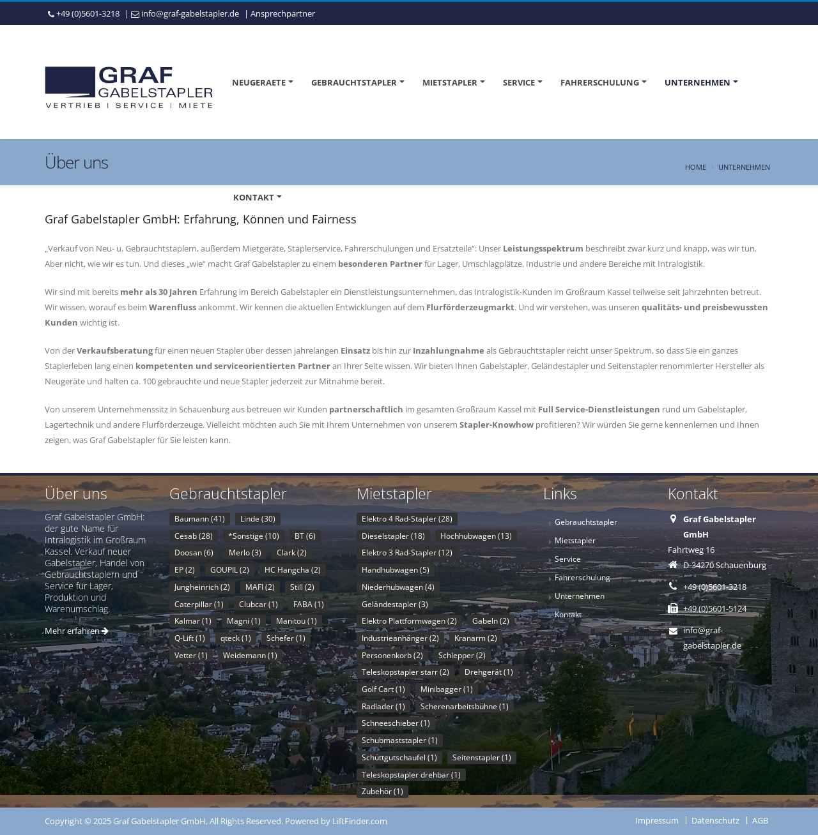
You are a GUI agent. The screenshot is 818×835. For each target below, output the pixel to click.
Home (695, 167)
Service (519, 82)
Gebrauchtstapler (354, 82)
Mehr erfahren (77, 630)
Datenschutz (715, 820)
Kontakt (253, 197)
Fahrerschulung (599, 82)
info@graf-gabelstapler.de (190, 13)
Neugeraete (259, 82)
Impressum (657, 820)
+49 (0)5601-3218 (88, 13)
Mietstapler (449, 82)
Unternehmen (697, 82)
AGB (760, 820)
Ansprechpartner (283, 13)
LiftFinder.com (359, 821)
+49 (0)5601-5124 (714, 608)
